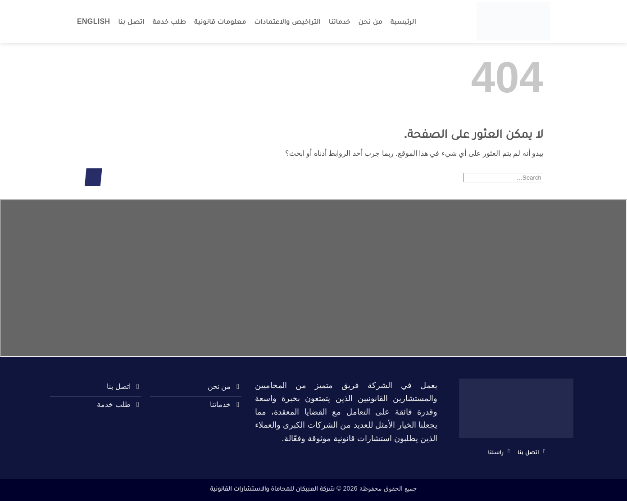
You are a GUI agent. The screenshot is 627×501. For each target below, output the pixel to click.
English (93, 21)
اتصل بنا (131, 21)
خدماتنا (339, 21)
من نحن (370, 21)
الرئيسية (403, 21)
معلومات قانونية (220, 21)
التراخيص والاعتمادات (287, 21)
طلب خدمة (169, 21)
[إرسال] (93, 177)
